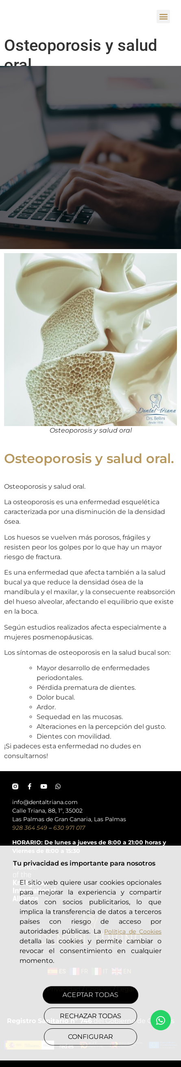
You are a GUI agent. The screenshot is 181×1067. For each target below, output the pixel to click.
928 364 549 (29, 827)
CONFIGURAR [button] (90, 1037)
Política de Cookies (132, 931)
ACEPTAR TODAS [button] (90, 994)
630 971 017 (69, 827)
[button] (163, 16)
